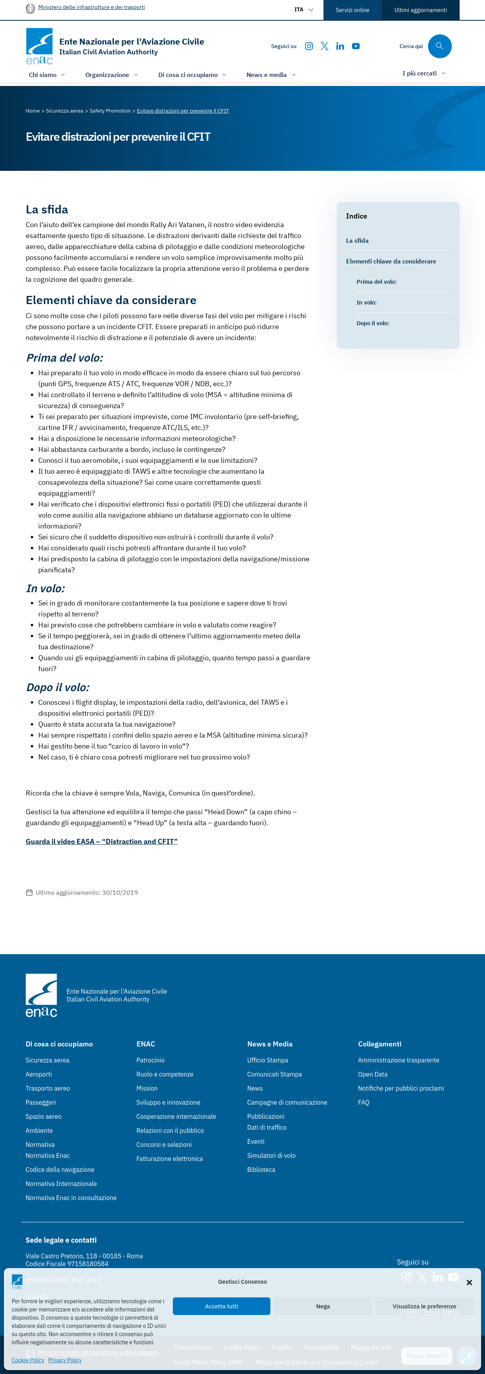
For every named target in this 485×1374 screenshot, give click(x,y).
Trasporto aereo (48, 1088)
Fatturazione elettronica (170, 1159)
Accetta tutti (221, 1306)
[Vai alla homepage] (115, 46)
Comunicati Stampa (274, 1074)
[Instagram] (309, 46)
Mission (147, 1088)
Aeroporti (39, 1074)
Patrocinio (151, 1060)
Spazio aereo (44, 1116)
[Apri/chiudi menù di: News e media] (271, 74)
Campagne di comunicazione (287, 1102)
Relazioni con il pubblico (170, 1130)
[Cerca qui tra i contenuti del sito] (426, 46)
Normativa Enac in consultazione (71, 1198)
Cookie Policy (28, 1360)
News (255, 1088)
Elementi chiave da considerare (391, 261)
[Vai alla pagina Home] (33, 110)
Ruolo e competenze (165, 1074)
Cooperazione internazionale (176, 1116)
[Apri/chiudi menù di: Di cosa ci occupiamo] (193, 74)
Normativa (40, 1144)
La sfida (357, 240)
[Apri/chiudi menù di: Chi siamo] (48, 74)
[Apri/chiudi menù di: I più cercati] (425, 73)
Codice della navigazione (60, 1169)
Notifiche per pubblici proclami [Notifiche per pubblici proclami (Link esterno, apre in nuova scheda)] (401, 1088)
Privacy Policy (65, 1360)
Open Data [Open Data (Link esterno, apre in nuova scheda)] (373, 1074)
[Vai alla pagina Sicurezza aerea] (64, 110)
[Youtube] (356, 46)
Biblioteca (261, 1169)
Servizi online (353, 10)
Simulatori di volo (271, 1155)
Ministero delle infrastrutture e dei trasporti (91, 7)
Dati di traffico (267, 1127)
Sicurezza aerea (48, 1060)
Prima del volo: (377, 281)
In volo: (367, 302)
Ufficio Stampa (267, 1060)
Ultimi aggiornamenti (420, 10)
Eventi (256, 1141)
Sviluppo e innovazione (169, 1102)
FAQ (364, 1102)
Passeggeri (41, 1102)
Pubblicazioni (266, 1116)
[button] (469, 1282)
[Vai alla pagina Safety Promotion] (110, 110)
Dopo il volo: (373, 323)
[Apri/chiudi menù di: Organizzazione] (112, 74)
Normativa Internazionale (61, 1184)
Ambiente (39, 1130)
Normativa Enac (48, 1155)
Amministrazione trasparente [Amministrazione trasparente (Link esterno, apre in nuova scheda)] (399, 1060)
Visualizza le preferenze (425, 1306)
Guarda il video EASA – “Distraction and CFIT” (102, 841)
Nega (323, 1306)
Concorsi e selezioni (164, 1144)
